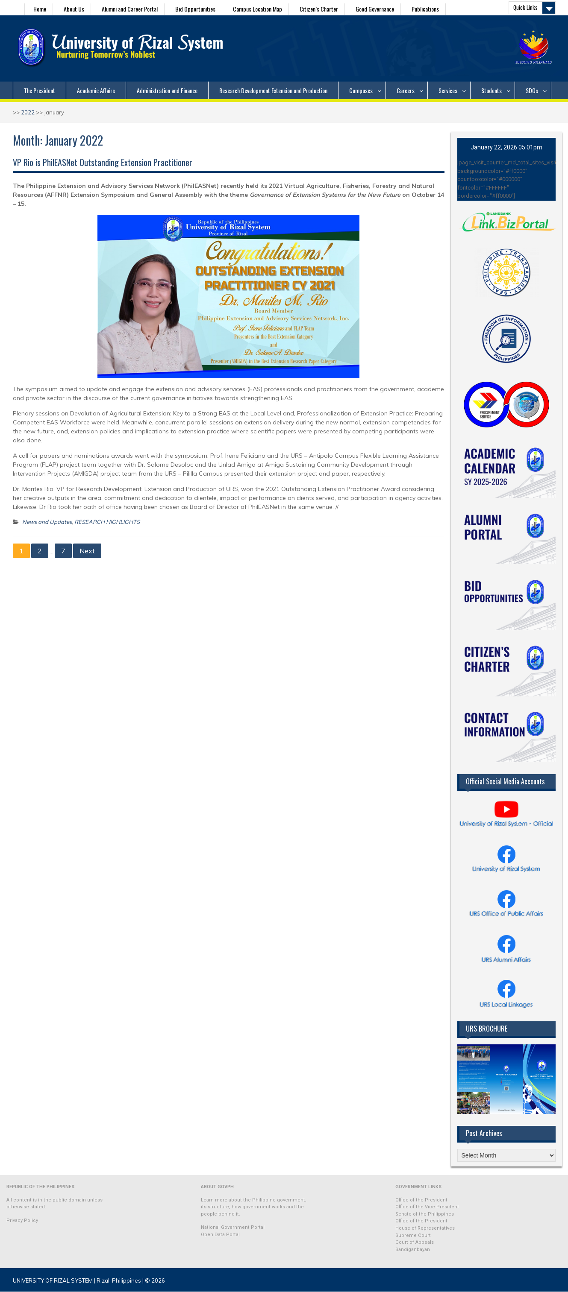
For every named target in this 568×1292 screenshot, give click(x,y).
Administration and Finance (167, 90)
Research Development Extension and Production (273, 90)
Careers (406, 90)
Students (491, 90)
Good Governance (375, 8)
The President (39, 90)
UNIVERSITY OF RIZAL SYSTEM (53, 1280)
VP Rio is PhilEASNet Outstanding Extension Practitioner (102, 162)
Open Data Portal (220, 1234)
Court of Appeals (414, 1242)
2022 (28, 112)
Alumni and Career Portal (130, 8)
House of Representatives (425, 1228)
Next (87, 551)
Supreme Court (413, 1235)
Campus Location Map (257, 8)
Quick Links (525, 7)
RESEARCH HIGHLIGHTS (107, 521)
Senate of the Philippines (424, 1214)
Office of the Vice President (427, 1207)
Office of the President (421, 1200)
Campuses (361, 90)
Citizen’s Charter (319, 8)
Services (448, 90)
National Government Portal (233, 1227)
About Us (74, 8)
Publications (425, 8)
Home (39, 8)
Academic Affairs (96, 90)
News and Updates (47, 521)
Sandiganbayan (412, 1249)
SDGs (532, 90)
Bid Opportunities (195, 8)
